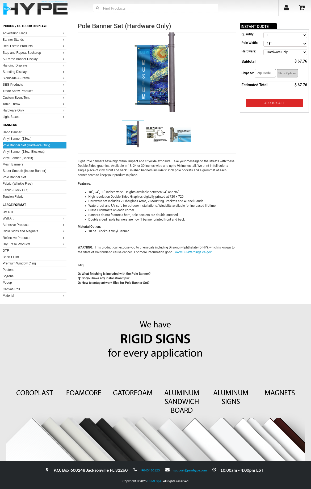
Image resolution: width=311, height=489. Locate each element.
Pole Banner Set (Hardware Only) (26, 145)
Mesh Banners (13, 164)
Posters (8, 270)
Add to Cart (274, 103)
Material (34, 295)
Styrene (8, 276)
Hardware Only (34, 110)
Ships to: (248, 73)
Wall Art (34, 218)
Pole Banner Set (14, 177)
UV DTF (8, 212)
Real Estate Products (34, 46)
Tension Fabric (13, 196)
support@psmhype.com (190, 470)
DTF (6, 250)
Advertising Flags (34, 33)
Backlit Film (11, 257)
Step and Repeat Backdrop (34, 53)
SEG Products (34, 84)
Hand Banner (12, 132)
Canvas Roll (11, 289)
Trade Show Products (34, 91)
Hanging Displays (34, 65)
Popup (7, 282)
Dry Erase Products (34, 244)
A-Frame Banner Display (34, 59)
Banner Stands (34, 40)
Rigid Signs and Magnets (34, 231)
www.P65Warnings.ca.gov (193, 252)
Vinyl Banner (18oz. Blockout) (24, 152)
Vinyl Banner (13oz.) (17, 138)
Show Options (287, 73)
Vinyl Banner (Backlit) (18, 158)
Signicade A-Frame (34, 78)
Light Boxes (34, 117)
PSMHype (154, 481)
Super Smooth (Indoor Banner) (24, 171)
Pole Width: (250, 43)
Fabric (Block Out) (15, 190)
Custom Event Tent (34, 98)
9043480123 (150, 470)
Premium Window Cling (19, 263)
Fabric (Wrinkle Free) (17, 183)
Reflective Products (34, 238)
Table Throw (34, 104)
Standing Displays (34, 72)
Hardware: (249, 51)
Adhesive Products (34, 225)
